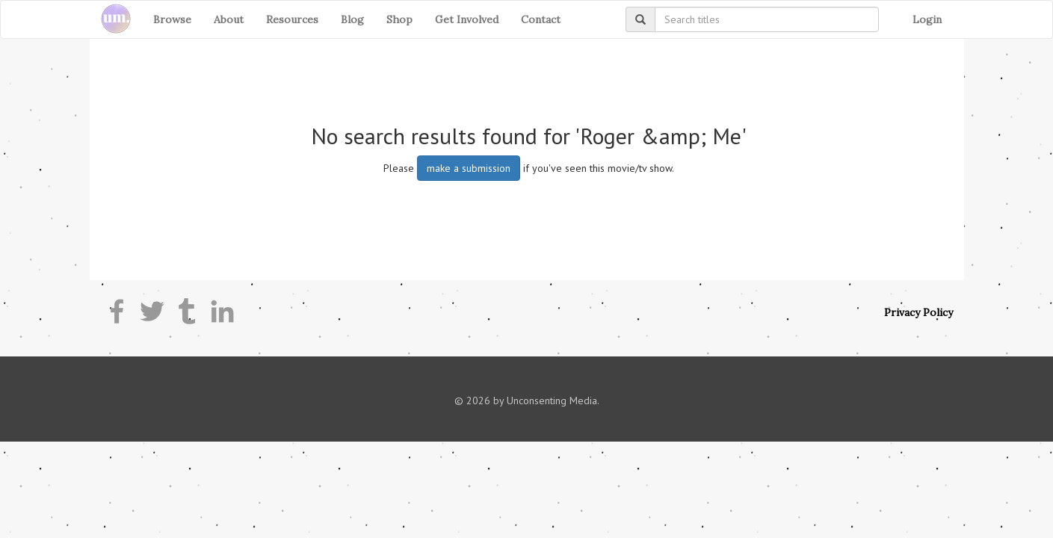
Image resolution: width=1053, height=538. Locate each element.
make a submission (468, 168)
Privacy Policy (918, 312)
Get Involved (466, 19)
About (229, 19)
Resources (292, 19)
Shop (399, 19)
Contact (541, 19)
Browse (172, 19)
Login (927, 19)
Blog (352, 19)
